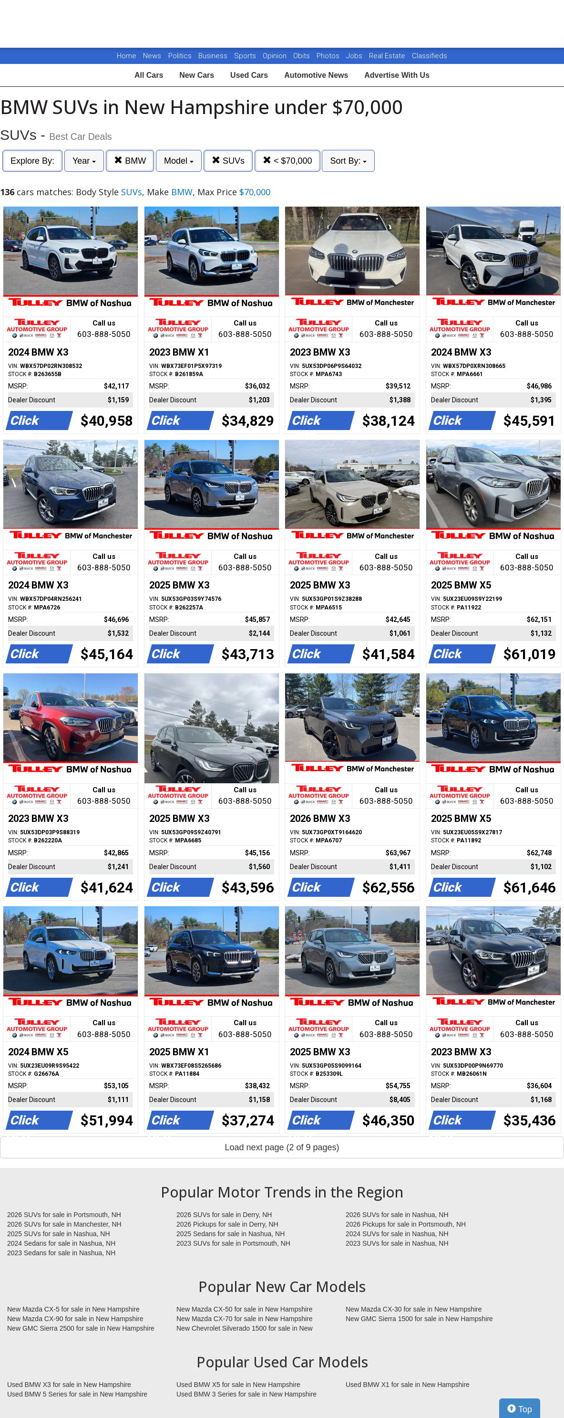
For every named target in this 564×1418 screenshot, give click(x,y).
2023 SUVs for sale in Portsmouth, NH (233, 1243)
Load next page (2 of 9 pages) (282, 1147)
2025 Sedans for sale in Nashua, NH (230, 1234)
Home (126, 56)
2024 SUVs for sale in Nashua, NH (397, 1234)
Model (179, 161)
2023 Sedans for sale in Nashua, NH (61, 1253)
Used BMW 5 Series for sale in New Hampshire (77, 1394)
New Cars (196, 75)
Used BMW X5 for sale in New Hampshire (238, 1384)
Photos (329, 56)
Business (213, 56)
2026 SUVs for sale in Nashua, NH (397, 1214)
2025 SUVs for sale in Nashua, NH (58, 1234)
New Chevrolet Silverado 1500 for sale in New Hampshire (244, 1328)
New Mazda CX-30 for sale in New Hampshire (414, 1309)
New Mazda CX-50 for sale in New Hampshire (244, 1309)
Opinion (275, 56)
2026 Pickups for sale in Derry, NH (227, 1224)
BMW (130, 161)
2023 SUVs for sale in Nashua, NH (397, 1243)
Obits (302, 56)
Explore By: (32, 161)
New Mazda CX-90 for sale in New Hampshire (75, 1319)
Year (84, 161)
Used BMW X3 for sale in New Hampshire (69, 1384)
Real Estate (388, 56)
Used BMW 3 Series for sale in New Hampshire (246, 1394)
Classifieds (429, 56)
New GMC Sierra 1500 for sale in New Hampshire (419, 1319)
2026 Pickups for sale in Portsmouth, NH (406, 1224)
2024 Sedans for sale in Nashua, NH (61, 1243)
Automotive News (316, 75)
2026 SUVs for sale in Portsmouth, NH (64, 1214)
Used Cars (249, 75)
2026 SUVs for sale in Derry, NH (224, 1214)
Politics (180, 56)
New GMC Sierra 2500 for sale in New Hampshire (80, 1328)
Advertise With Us (397, 75)
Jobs (355, 56)
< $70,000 (287, 161)
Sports (246, 56)
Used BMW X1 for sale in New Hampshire (408, 1384)
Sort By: (348, 161)
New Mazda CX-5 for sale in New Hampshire (73, 1309)
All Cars (148, 75)
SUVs (228, 161)
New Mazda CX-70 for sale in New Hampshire (244, 1319)
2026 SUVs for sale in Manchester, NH (64, 1224)
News (152, 56)
